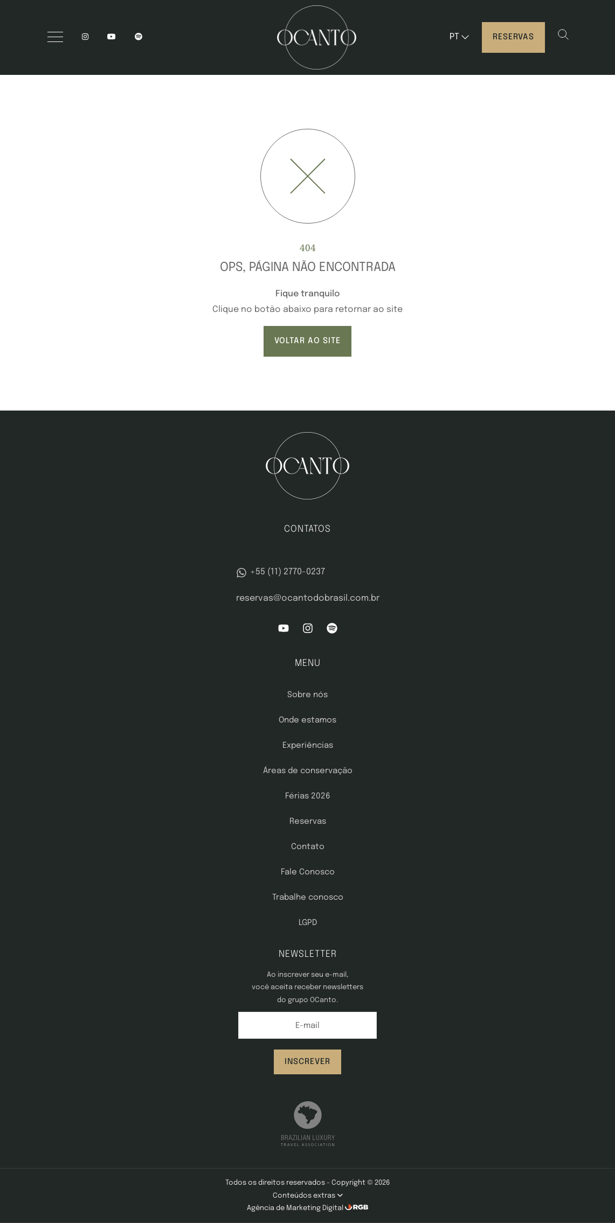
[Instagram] (85, 37)
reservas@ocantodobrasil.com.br (307, 598)
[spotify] (138, 37)
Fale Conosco (308, 872)
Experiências (307, 745)
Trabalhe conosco (307, 897)
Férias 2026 (307, 796)
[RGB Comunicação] (357, 1208)
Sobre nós (307, 695)
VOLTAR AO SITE (307, 341)
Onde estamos (307, 720)
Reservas (513, 37)
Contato (307, 847)
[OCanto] (316, 37)
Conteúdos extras (308, 1195)
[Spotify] (332, 631)
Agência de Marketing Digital (296, 1208)
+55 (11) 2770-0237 (280, 572)
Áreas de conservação (308, 771)
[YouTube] (111, 37)
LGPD (308, 923)
